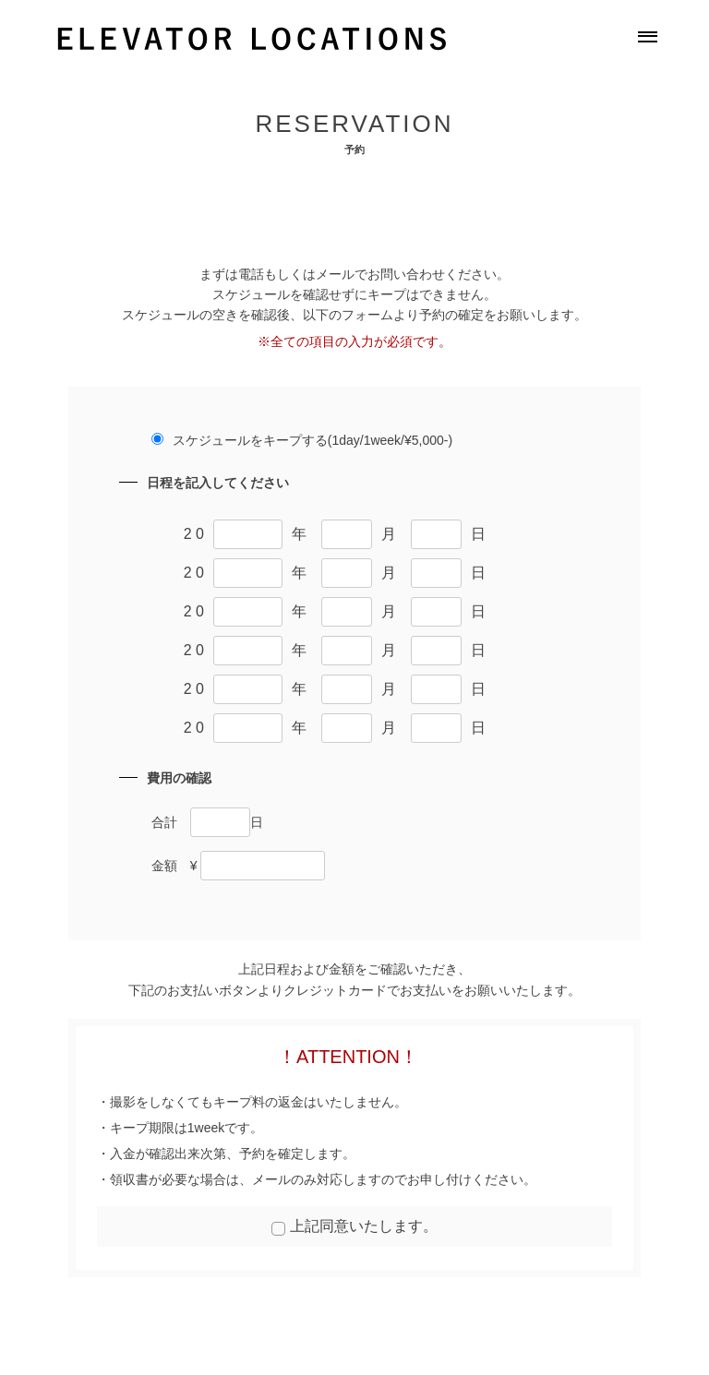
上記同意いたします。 (364, 1226)
